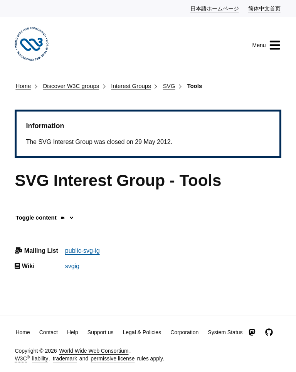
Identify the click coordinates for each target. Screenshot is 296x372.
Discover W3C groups (71, 86)
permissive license (113, 358)
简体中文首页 (264, 8)
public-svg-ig (82, 250)
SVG (169, 86)
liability (40, 358)
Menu (266, 45)
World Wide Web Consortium (93, 351)
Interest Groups (131, 86)
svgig (72, 266)
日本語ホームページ (215, 8)
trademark (65, 358)
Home (23, 86)
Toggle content (40, 217)
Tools (194, 86)
